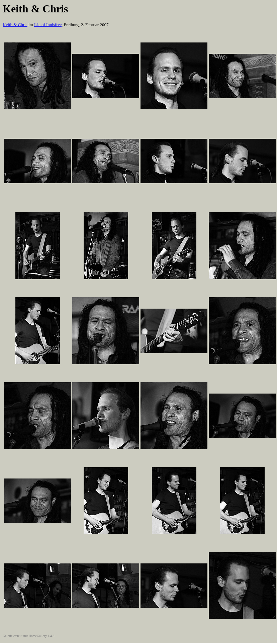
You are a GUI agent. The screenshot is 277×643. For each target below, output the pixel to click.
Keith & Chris (15, 24)
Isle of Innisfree (48, 24)
